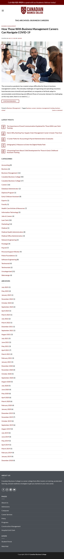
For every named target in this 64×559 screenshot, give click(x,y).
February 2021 (7, 358)
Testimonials (6, 267)
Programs (5, 522)
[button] (3, 10)
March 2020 (6, 401)
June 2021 (5, 342)
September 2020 (7, 378)
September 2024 (7, 307)
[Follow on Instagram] (7, 489)
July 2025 (5, 287)
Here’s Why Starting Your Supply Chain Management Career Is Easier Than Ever (34, 133)
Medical (4, 228)
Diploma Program (8, 193)
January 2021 (6, 362)
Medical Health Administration (12, 232)
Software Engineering (9, 259)
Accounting (6, 165)
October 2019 (6, 421)
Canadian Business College (11, 177)
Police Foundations (8, 255)
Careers (4, 185)
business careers (31, 108)
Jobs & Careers (7, 216)
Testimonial (6, 263)
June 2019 (5, 437)
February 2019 (7, 453)
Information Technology (10, 212)
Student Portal (7, 541)
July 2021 (5, 338)
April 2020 (5, 397)
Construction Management (11, 526)
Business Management (9, 26)
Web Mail (5, 546)
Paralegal (5, 244)
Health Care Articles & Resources (13, 208)
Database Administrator (10, 189)
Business (5, 169)
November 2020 (7, 370)
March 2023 (6, 315)
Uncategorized (7, 271)
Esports (4, 200)
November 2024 (7, 299)
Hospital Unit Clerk (8, 530)
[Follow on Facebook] (3, 489)
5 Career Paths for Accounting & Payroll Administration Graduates (30, 139)
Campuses (5, 510)
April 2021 (5, 350)
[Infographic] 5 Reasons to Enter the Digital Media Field (26, 144)
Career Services (7, 514)
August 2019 (6, 429)
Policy (4, 518)
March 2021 (6, 354)
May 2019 (5, 441)
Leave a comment (57, 110)
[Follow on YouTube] (14, 489)
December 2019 (7, 413)
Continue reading (10, 101)
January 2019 (6, 456)
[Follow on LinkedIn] (10, 489)
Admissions (6, 507)
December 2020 (7, 366)
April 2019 (5, 445)
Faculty (4, 204)
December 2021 (7, 327)
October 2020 (6, 374)
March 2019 (6, 449)
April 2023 (5, 311)
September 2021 (7, 330)
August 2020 (6, 382)
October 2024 (6, 303)
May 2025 (5, 291)
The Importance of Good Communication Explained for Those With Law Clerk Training (34, 127)
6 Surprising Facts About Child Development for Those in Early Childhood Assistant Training (32, 151)
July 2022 (5, 319)
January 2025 (6, 295)
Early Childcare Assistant (10, 196)
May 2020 (5, 393)
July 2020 (5, 386)
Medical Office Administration (12, 236)
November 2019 (7, 417)
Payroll (4, 248)
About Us (5, 503)
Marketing (5, 224)
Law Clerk (5, 220)
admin (20, 38)
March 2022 (6, 323)
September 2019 (7, 425)
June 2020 (5, 389)
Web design (6, 275)
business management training (46, 108)
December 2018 (7, 460)
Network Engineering (9, 240)
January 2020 (6, 409)
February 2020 (7, 405)
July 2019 (5, 433)
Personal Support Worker (10, 252)
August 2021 (6, 334)
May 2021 (5, 346)
